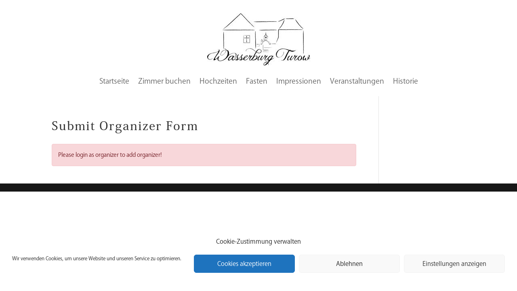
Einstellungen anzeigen (454, 264)
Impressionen (298, 80)
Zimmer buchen (164, 80)
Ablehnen (349, 264)
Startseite (114, 80)
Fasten (256, 80)
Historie (405, 80)
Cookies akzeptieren (244, 264)
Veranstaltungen (357, 80)
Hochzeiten (218, 80)
